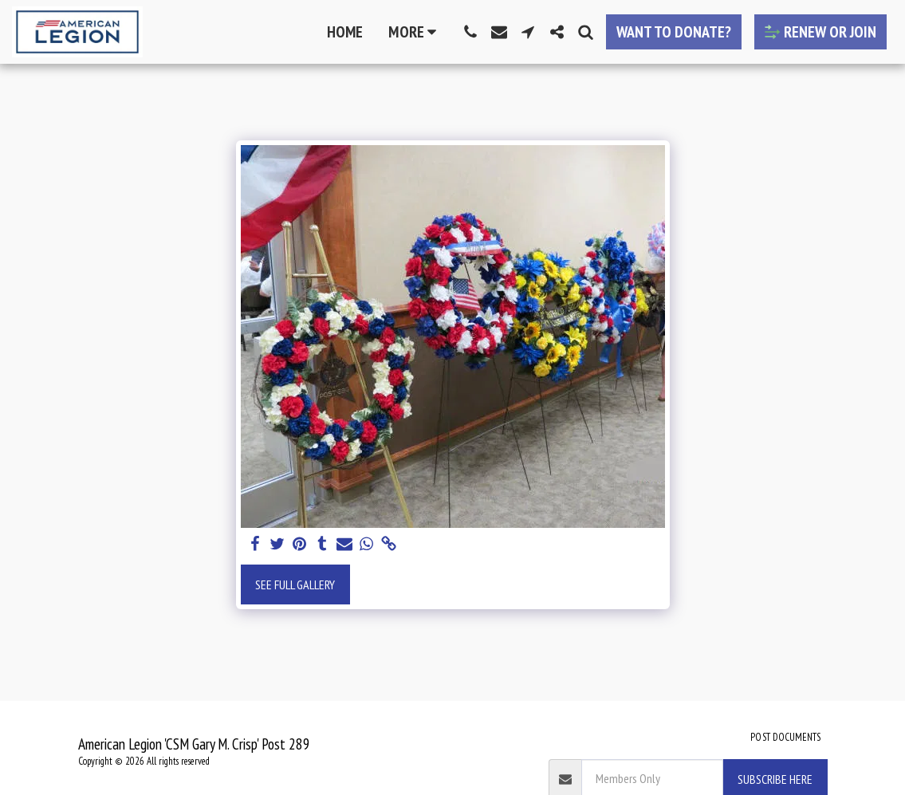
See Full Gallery (295, 584)
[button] (470, 32)
